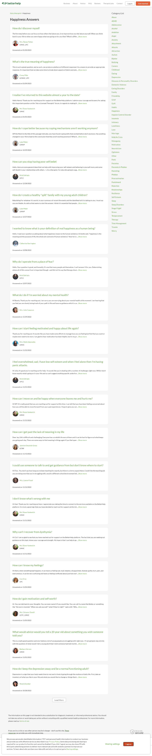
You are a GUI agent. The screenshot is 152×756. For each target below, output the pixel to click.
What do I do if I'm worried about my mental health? (40, 294)
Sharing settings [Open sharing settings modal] (112, 744)
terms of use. (24, 721)
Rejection (115, 186)
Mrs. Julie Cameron (27, 310)
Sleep (114, 201)
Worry (114, 231)
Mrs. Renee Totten (26, 42)
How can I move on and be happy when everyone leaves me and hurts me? (52, 398)
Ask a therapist (15, 13)
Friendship (116, 96)
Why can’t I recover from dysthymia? (32, 531)
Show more (82, 37)
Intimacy (115, 122)
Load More (59, 700)
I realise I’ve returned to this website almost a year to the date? (46, 94)
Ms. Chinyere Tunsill (27, 612)
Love (113, 130)
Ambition (115, 32)
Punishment (116, 182)
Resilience (116, 193)
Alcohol (114, 28)
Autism (114, 55)
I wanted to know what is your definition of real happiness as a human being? (53, 228)
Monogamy (116, 141)
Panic (114, 160)
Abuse (114, 17)
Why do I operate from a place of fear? (33, 261)
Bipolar (114, 58)
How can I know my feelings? (27, 565)
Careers (115, 66)
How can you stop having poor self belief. (34, 161)
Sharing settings (72, 749)
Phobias (115, 175)
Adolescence (116, 25)
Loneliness (116, 126)
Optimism (115, 152)
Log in (130, 3)
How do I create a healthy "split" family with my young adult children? (49, 194)
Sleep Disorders (118, 205)
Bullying (115, 62)
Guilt (114, 103)
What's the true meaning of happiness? (33, 61)
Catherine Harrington (28, 243)
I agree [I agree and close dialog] (128, 744)
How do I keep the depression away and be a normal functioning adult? (50, 668)
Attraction (116, 51)
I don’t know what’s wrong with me (31, 498)
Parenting (115, 171)
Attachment (116, 43)
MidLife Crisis (117, 137)
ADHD (114, 21)
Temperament (117, 216)
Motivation (116, 145)
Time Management (119, 223)
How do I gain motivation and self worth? (34, 598)
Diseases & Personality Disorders (125, 81)
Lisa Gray (23, 579)
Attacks (115, 47)
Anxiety (115, 40)
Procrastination (118, 178)
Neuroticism (116, 148)
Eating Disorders (118, 88)
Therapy (115, 220)
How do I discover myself (26, 28)
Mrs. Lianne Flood (26, 480)
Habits (114, 107)
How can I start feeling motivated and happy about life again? (45, 328)
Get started (143, 3)
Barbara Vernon (25, 649)
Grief (114, 100)
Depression (116, 77)
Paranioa (115, 163)
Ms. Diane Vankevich (27, 109)
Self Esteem (116, 197)
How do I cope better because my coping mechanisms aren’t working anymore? (55, 128)
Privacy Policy (54, 742)
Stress (114, 212)
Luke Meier (24, 142)
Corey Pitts (24, 75)
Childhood (115, 70)
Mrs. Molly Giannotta (27, 342)
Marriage (115, 133)
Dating (114, 73)
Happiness (116, 111)
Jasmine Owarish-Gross (28, 446)
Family (114, 92)
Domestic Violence (119, 85)
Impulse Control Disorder (121, 115)
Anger (114, 36)
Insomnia (115, 118)
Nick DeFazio (24, 175)
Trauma (115, 227)
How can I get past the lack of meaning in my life (38, 431)
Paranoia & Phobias (119, 167)
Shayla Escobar (25, 684)
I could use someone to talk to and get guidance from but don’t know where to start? (57, 465)
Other (114, 156)
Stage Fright (116, 208)
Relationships (117, 190)
